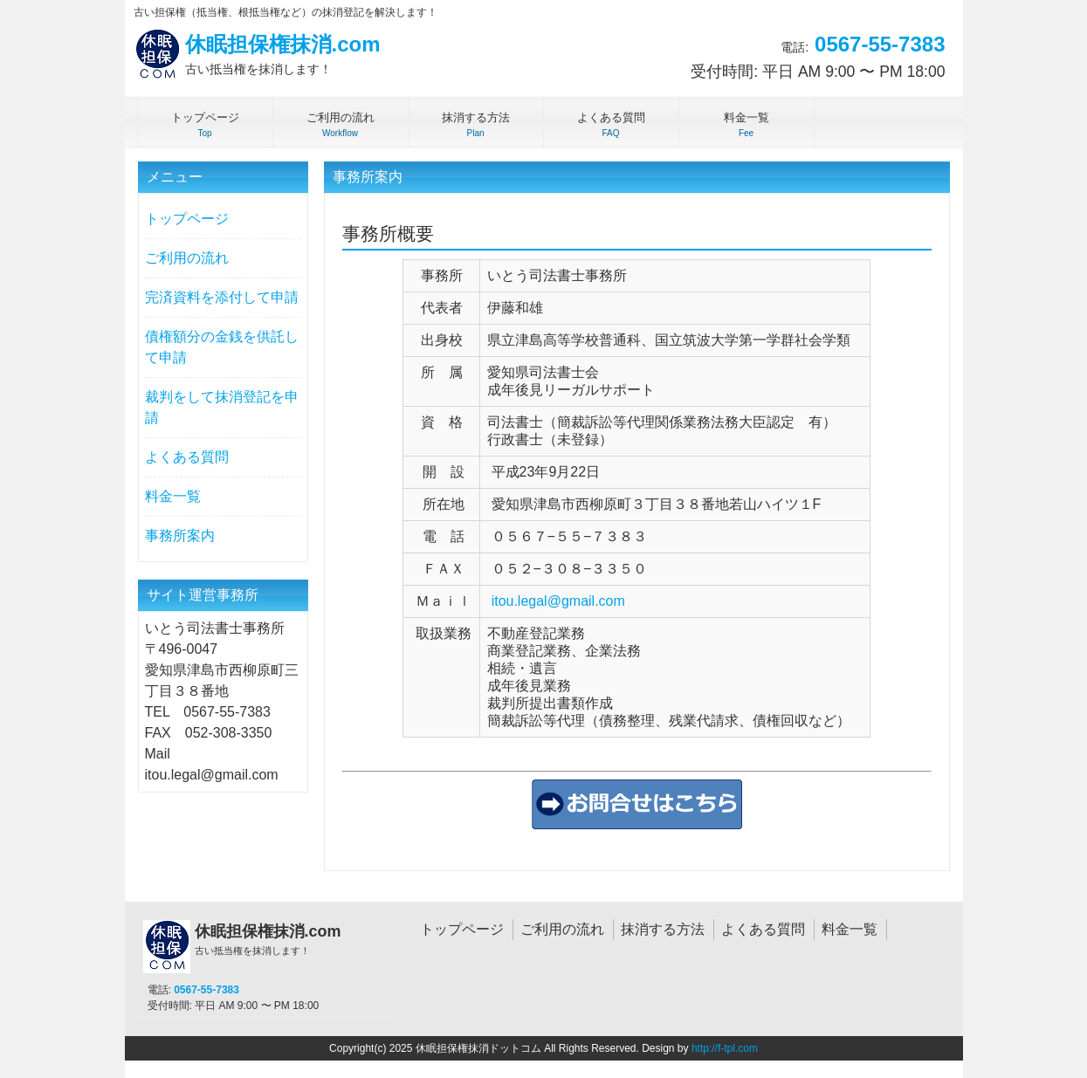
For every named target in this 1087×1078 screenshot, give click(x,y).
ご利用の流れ (187, 258)
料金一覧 (173, 496)
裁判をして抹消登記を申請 (222, 407)
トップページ (187, 218)
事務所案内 (180, 535)
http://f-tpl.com (724, 1048)
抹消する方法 (663, 929)
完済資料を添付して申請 (222, 297)
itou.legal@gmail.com (558, 601)
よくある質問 (187, 457)
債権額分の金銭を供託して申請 (222, 347)
